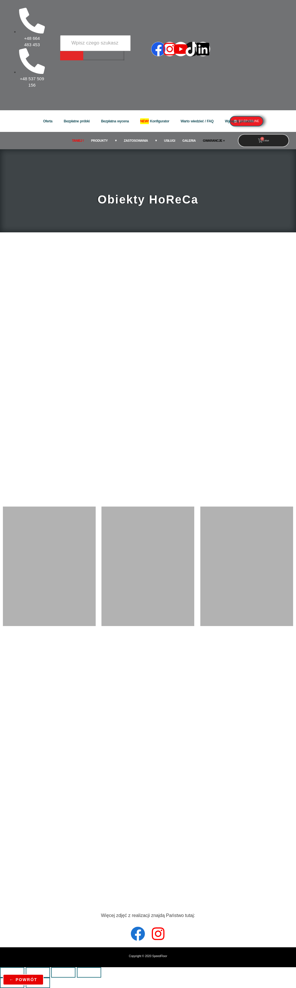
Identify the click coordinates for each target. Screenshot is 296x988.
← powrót (23, 979)
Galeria (189, 140)
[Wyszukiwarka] (95, 43)
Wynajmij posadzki (239, 121)
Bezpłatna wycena (115, 121)
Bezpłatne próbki (77, 121)
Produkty (99, 140)
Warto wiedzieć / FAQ (197, 121)
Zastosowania (136, 140)
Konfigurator (154, 121)
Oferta (47, 121)
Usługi (169, 140)
